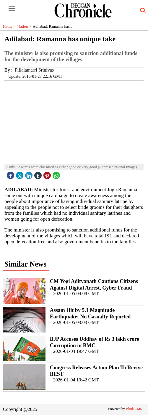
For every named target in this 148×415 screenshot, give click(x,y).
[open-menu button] (12, 9)
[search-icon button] (142, 10)
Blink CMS (134, 409)
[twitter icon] (20, 174)
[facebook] (11, 174)
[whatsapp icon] (57, 174)
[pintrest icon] (48, 174)
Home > (10, 26)
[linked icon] (29, 174)
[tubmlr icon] (39, 174)
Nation (25, 26)
